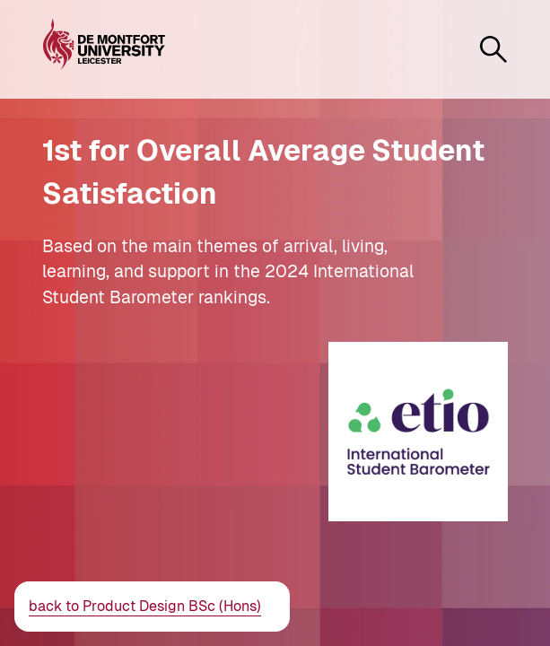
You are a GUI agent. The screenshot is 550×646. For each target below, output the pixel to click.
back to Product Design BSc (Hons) (145, 606)
